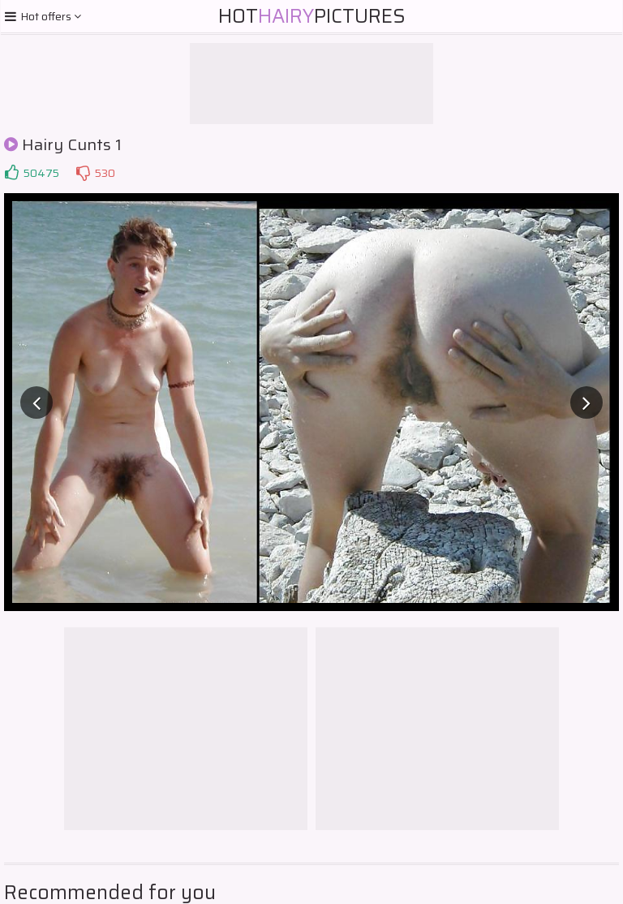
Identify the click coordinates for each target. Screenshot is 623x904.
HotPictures (312, 16)
